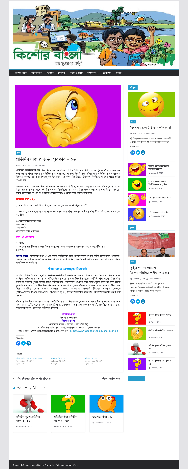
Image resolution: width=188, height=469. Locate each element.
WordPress (74, 465)
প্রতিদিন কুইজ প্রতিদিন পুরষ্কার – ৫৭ (160, 331)
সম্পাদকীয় (91, 73)
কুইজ (18, 153)
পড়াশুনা (50, 73)
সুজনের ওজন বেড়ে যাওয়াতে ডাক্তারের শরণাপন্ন (158, 167)
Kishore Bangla (37, 465)
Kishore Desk (40, 165)
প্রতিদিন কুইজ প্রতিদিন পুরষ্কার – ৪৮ (28, 419)
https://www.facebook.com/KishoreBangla (94, 330)
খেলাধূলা (61, 73)
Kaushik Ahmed (154, 279)
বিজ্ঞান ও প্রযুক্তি (76, 73)
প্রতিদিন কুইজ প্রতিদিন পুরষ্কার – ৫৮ (160, 316)
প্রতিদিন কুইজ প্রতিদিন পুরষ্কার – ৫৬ (160, 347)
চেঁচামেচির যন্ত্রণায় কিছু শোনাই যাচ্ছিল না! (32, 378)
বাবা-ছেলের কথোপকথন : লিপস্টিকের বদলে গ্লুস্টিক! (157, 183)
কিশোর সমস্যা (36, 73)
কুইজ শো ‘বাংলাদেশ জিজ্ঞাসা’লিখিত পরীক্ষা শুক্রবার (149, 270)
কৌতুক (133, 121)
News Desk (150, 133)
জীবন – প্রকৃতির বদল (112, 378)
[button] (96, 73)
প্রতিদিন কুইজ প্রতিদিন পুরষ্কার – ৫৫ (160, 362)
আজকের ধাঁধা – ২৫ (57, 358)
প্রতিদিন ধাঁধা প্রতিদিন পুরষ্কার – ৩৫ (65, 419)
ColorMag (60, 465)
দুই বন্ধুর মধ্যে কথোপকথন (158, 212)
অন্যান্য (118, 73)
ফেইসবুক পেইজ (136, 378)
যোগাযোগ (107, 73)
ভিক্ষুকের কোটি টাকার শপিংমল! (150, 128)
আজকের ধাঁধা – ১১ (92, 358)
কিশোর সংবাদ (20, 73)
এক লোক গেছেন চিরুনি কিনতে (160, 198)
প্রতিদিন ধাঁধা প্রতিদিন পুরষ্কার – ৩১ (29, 358)
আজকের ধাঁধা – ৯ (102, 417)
